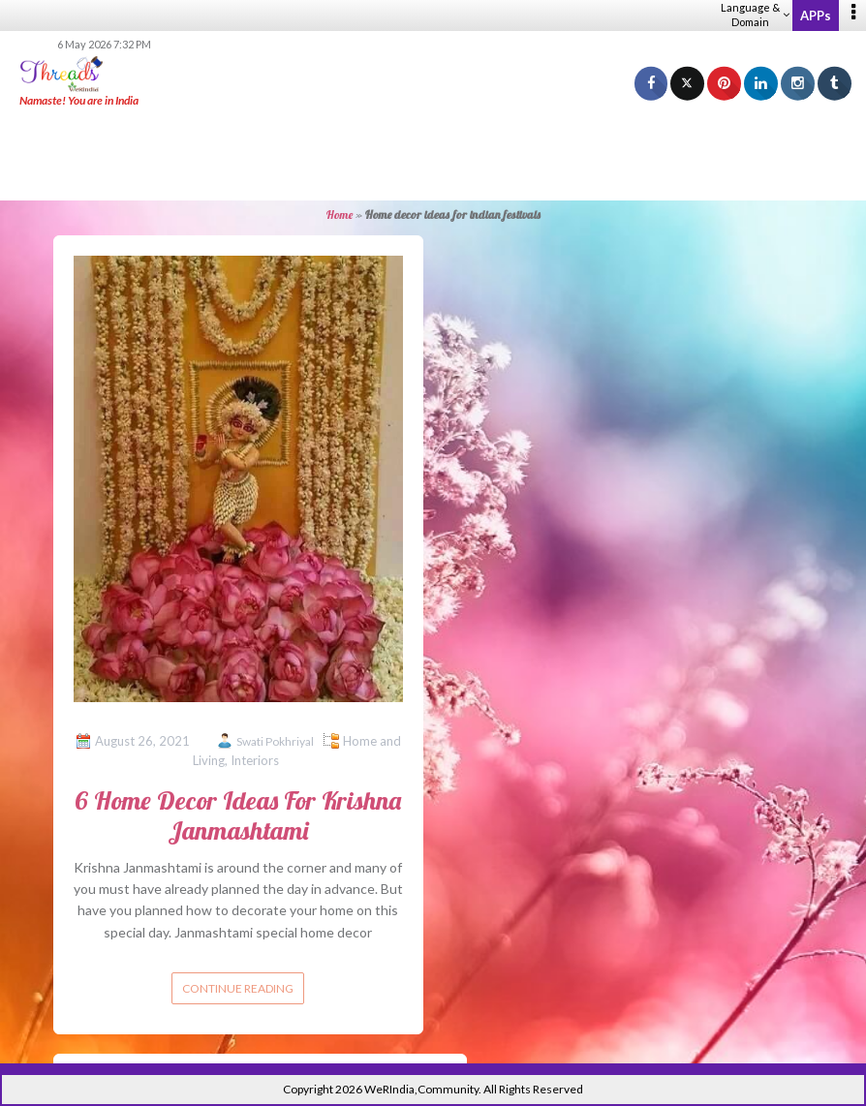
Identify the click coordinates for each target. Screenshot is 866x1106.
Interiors (255, 760)
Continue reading (238, 988)
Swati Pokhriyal (275, 741)
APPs (815, 15)
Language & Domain (755, 14)
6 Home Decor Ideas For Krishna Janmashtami (238, 815)
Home (339, 214)
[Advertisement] (433, 155)
